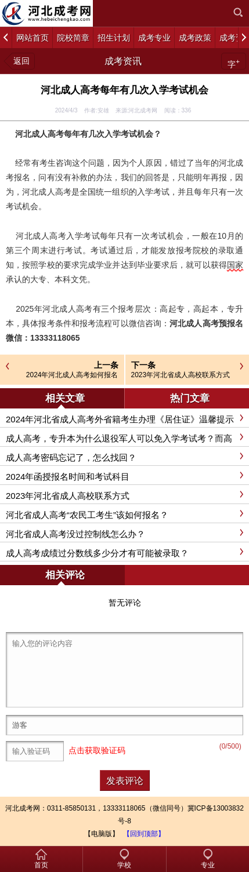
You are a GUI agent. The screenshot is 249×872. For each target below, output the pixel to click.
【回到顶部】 (144, 834)
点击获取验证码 (96, 751)
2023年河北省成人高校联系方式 (180, 375)
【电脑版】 (101, 834)
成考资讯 (123, 61)
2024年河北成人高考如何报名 (72, 375)
